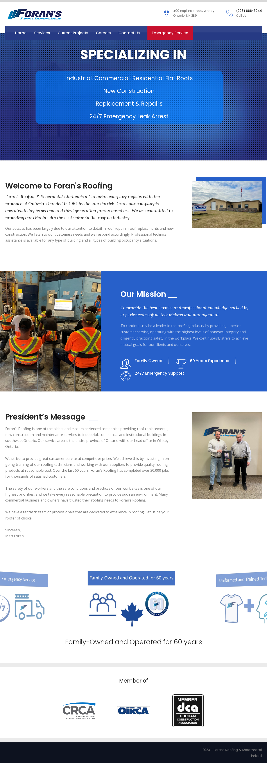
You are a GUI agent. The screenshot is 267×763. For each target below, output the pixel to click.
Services (42, 33)
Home (21, 33)
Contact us (129, 33)
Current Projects (73, 33)
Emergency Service (170, 33)
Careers (103, 33)
